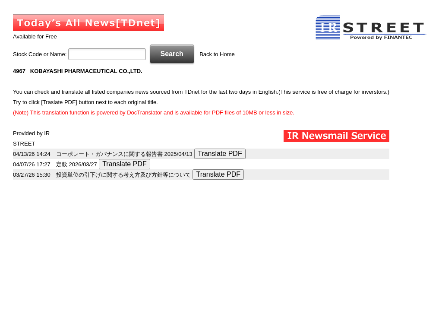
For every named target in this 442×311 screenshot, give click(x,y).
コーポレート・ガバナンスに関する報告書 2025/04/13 (124, 154)
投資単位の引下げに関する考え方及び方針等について (123, 174)
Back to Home (217, 54)
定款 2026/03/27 (76, 164)
